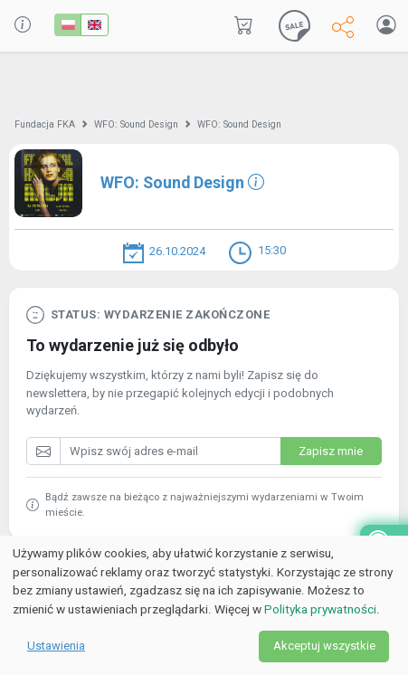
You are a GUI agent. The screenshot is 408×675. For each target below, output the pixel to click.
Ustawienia (56, 645)
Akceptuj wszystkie (324, 645)
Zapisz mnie (331, 451)
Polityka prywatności (320, 609)
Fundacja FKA (44, 124)
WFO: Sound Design (136, 124)
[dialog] (204, 605)
